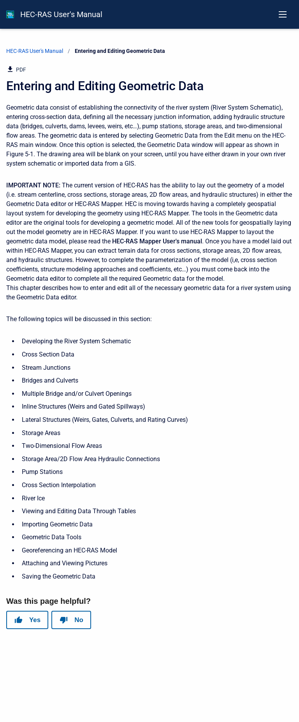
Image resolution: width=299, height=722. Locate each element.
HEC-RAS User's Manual (61, 14)
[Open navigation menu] (283, 14)
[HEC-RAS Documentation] (10, 14)
